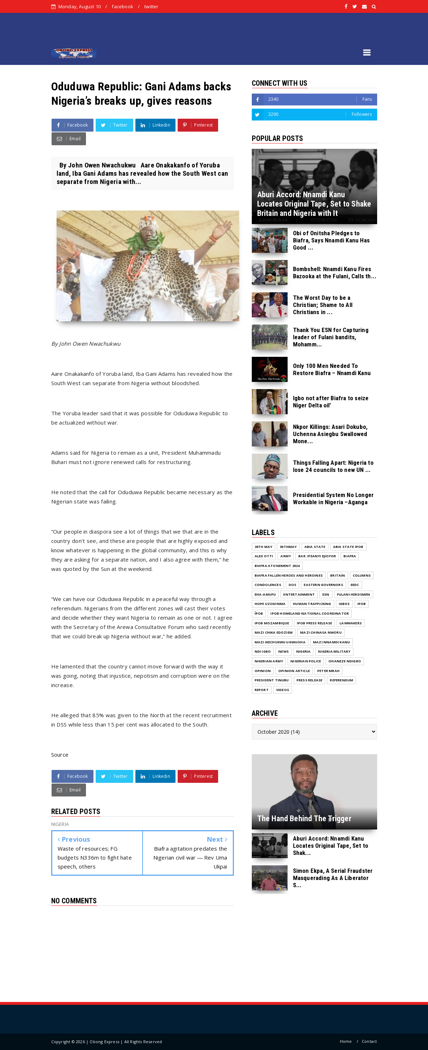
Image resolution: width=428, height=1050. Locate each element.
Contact (369, 1041)
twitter (151, 6)
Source (60, 754)
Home (346, 1041)
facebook (122, 6)
